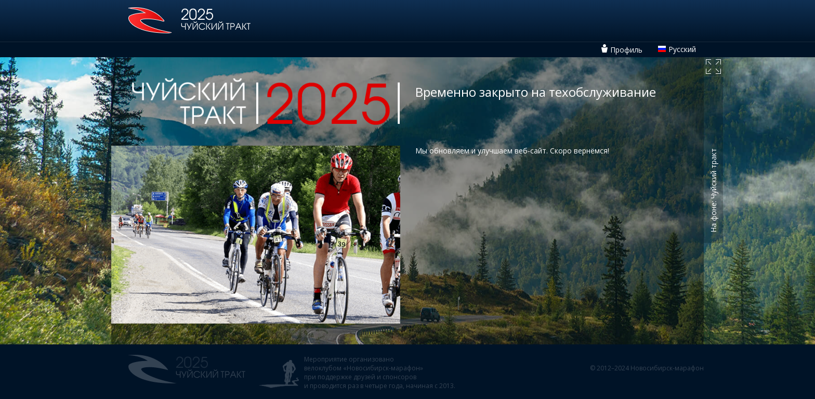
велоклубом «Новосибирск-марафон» (363, 368)
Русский (682, 49)
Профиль (626, 50)
